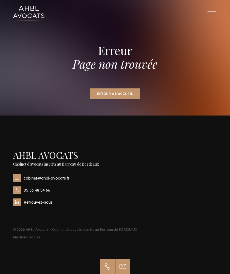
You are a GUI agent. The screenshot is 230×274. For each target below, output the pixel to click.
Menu (213, 13)
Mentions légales (26, 237)
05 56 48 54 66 (31, 190)
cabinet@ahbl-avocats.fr (41, 178)
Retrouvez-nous (33, 202)
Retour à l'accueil (115, 94)
